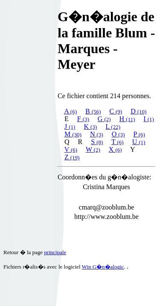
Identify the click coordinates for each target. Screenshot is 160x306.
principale (55, 252)
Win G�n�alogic (103, 267)
